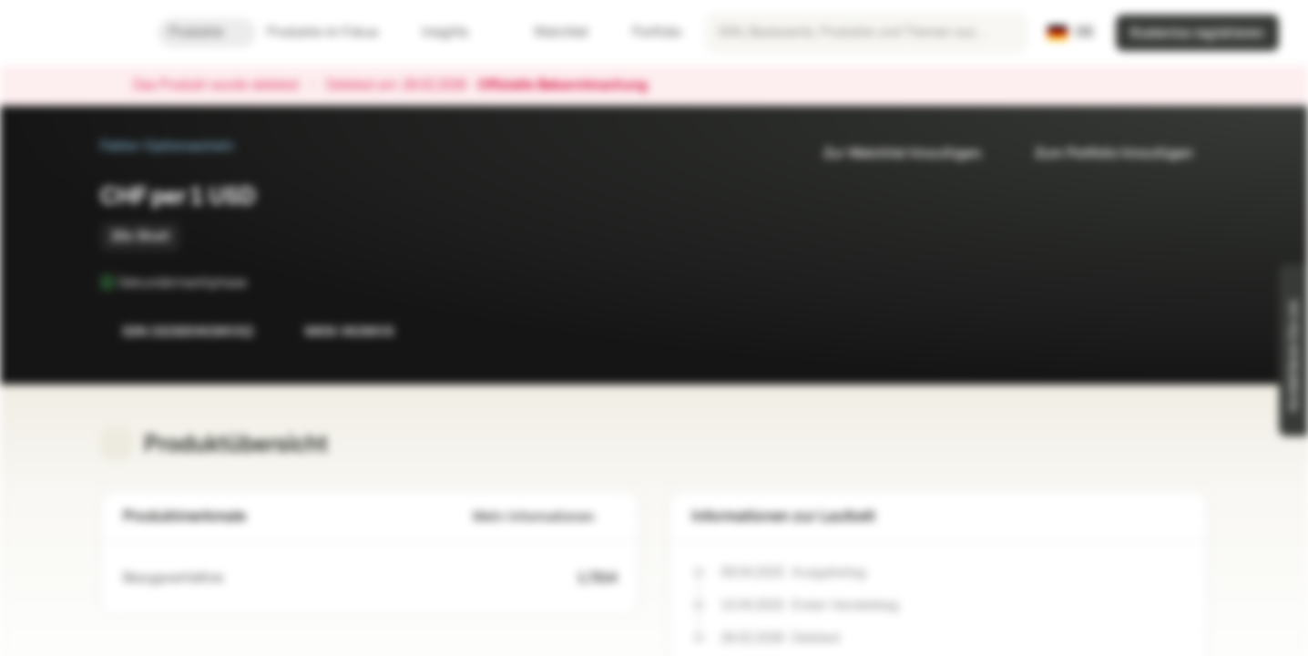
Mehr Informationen (545, 517)
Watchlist (550, 32)
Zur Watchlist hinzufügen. (893, 153)
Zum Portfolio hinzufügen (1103, 153)
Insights (456, 32)
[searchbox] (866, 33)
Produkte (207, 32)
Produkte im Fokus (333, 32)
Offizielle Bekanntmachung (571, 85)
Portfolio (645, 32)
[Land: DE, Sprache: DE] (1070, 33)
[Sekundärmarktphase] (259, 282)
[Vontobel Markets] (78, 32)
